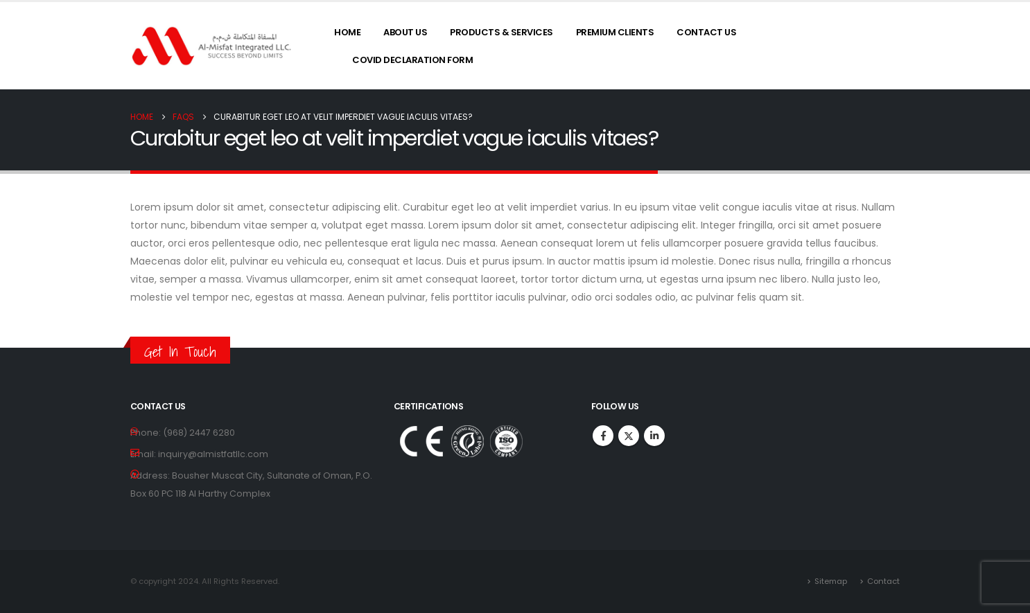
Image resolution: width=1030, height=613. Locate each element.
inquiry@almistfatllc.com (213, 454)
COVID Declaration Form (412, 59)
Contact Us (706, 32)
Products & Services (501, 32)
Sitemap (830, 581)
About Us (405, 32)
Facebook (603, 435)
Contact (883, 581)
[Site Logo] (212, 46)
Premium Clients (615, 32)
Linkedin (654, 435)
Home (347, 32)
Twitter (628, 435)
